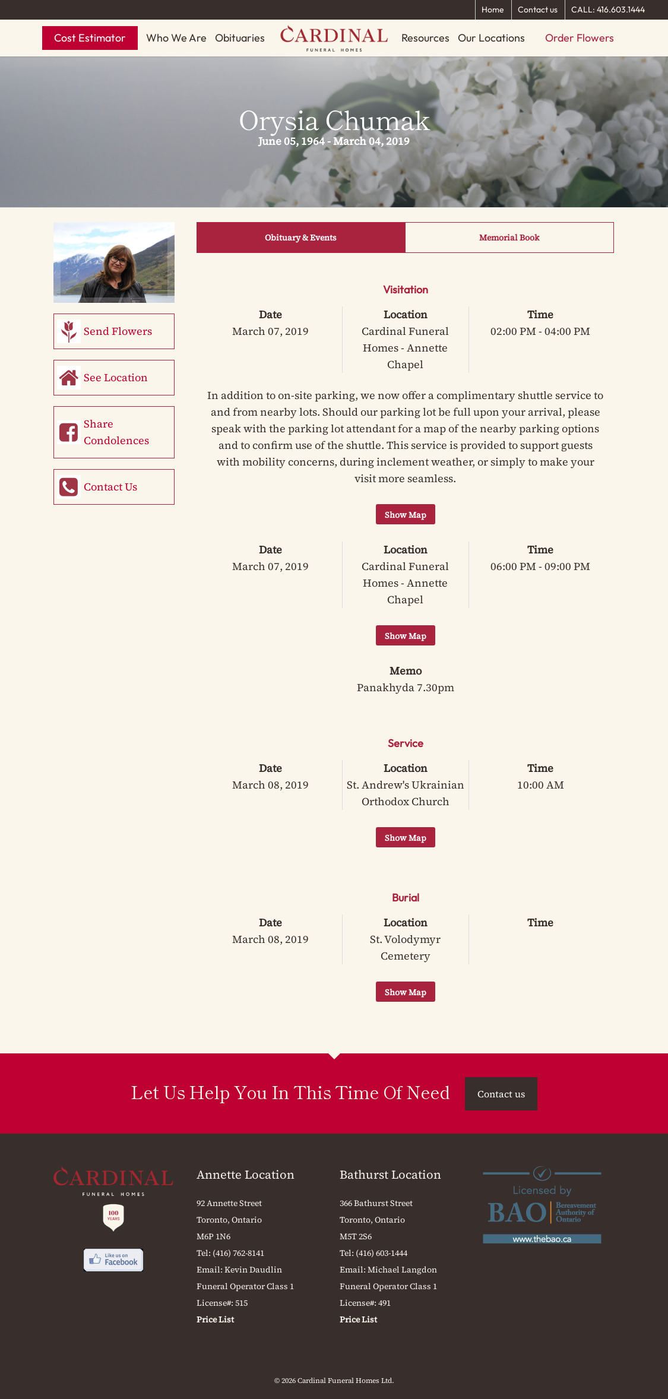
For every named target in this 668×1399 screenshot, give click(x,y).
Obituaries (240, 38)
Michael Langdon (402, 1269)
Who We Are (176, 38)
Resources (425, 38)
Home (493, 9)
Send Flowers (118, 331)
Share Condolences (116, 432)
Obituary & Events (301, 237)
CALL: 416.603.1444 (608, 9)
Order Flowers (579, 38)
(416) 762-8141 (238, 1253)
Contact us (538, 9)
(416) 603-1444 (381, 1253)
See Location (116, 377)
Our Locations (491, 38)
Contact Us (110, 486)
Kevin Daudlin (253, 1269)
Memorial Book (509, 237)
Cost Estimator (90, 38)
